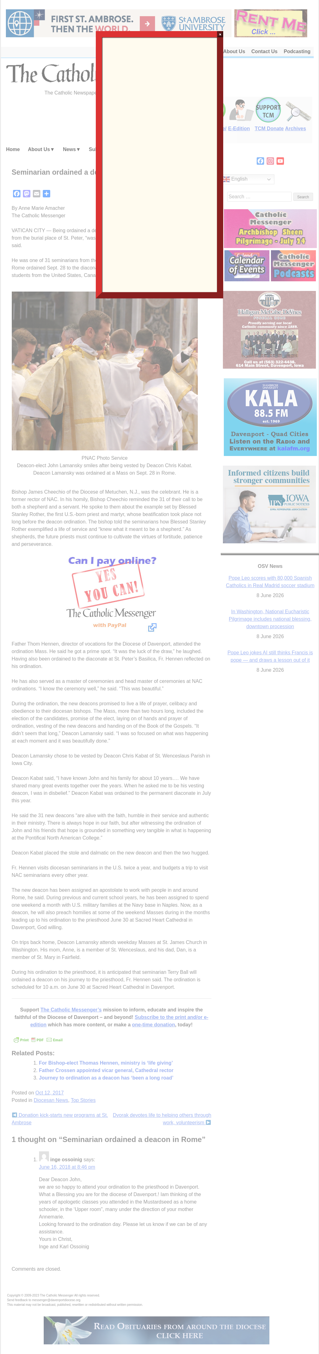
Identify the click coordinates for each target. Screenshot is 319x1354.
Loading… (160, 164)
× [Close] (220, 34)
